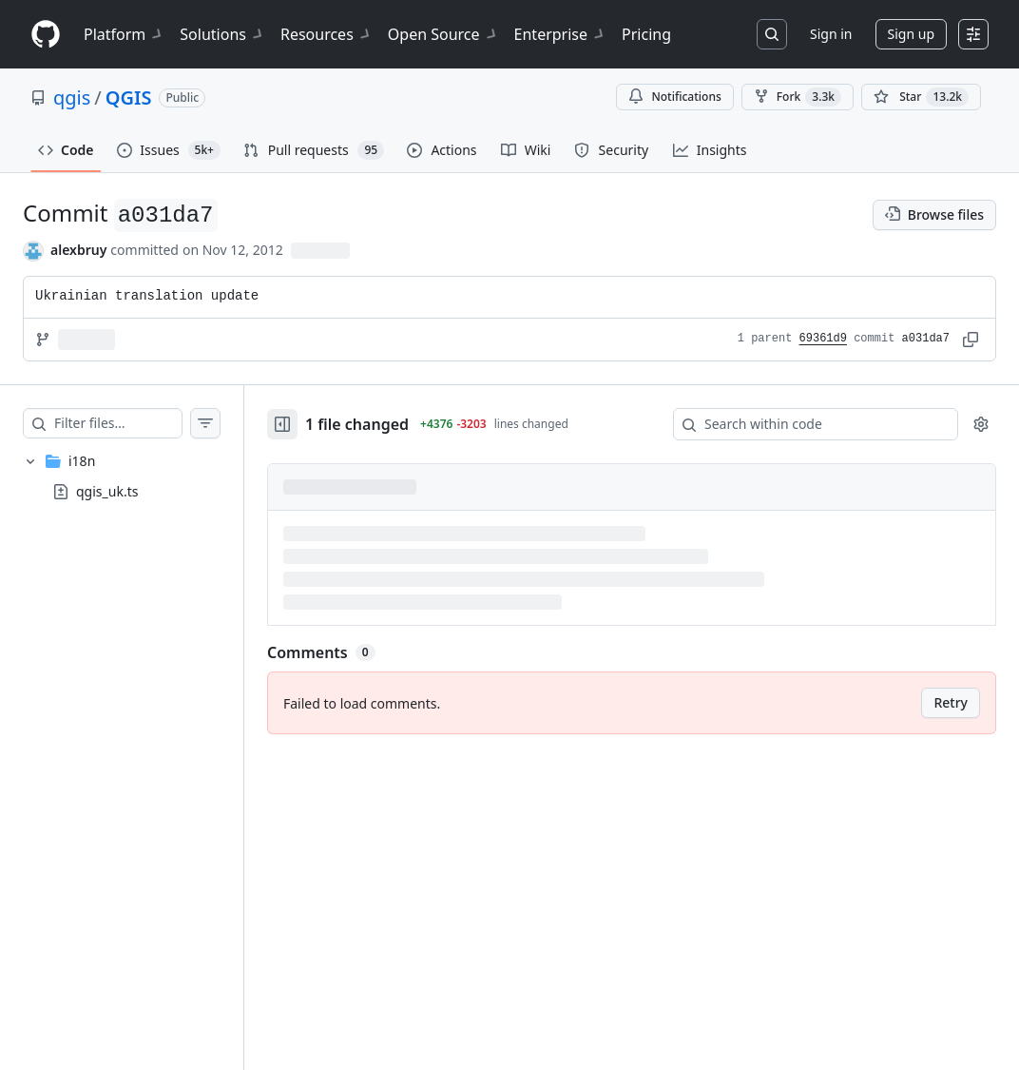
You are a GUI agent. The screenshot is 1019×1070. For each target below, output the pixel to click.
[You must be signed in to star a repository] (921, 97)
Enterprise (560, 34)
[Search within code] (806, 424)
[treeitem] (141, 476)
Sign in (831, 34)
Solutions (222, 34)
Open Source (443, 34)
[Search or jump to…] (772, 34)
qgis (71, 97)
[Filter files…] (137, 423)
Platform (124, 34)
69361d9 (823, 338)
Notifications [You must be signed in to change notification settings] (674, 96)
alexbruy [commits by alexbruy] (78, 250)
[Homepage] (45, 34)
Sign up (911, 34)
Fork (797, 97)
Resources (326, 34)
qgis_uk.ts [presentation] (107, 490)
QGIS (129, 97)
